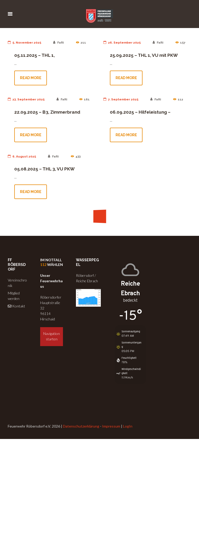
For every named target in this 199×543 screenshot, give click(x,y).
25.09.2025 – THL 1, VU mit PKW (144, 55)
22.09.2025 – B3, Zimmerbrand (47, 112)
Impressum (111, 426)
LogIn (127, 426)
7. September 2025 (120, 99)
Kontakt (16, 306)
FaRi (58, 42)
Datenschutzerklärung (81, 426)
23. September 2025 (26, 99)
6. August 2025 (22, 156)
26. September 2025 (122, 42)
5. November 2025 (24, 42)
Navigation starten (51, 336)
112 (43, 264)
